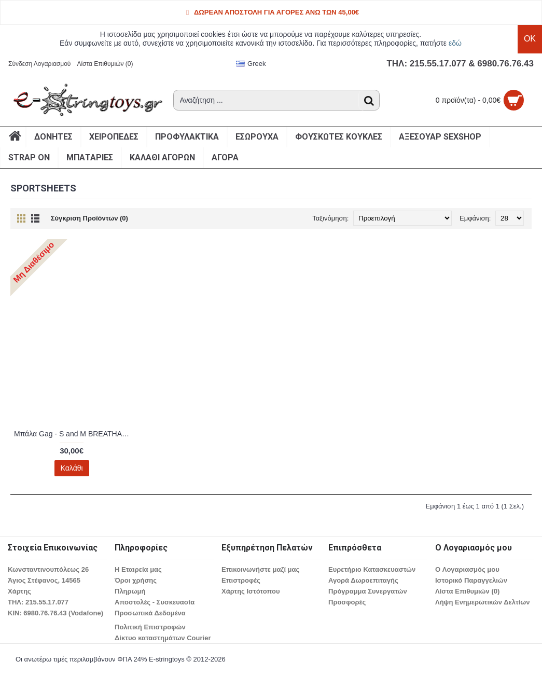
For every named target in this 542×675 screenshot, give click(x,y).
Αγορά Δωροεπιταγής (363, 580)
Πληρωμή (130, 591)
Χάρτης (19, 591)
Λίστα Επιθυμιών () (467, 591)
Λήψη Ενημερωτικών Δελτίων (482, 602)
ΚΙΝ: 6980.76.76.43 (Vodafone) (55, 613)
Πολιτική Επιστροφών (150, 627)
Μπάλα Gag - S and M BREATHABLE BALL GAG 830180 (73, 434)
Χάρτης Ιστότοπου (250, 591)
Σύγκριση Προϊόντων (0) (89, 218)
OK (530, 38)
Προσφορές (347, 602)
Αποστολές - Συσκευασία (154, 602)
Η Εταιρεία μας (138, 569)
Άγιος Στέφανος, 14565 (44, 580)
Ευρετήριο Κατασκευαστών (371, 569)
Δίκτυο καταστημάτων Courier (163, 638)
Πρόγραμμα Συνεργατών (367, 591)
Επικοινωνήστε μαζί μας (260, 569)
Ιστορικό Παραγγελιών (471, 580)
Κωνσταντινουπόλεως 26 (48, 569)
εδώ (455, 43)
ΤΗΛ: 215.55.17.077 (38, 602)
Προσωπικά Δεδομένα (150, 613)
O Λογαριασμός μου (467, 569)
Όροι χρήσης (136, 580)
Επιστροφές (240, 580)
